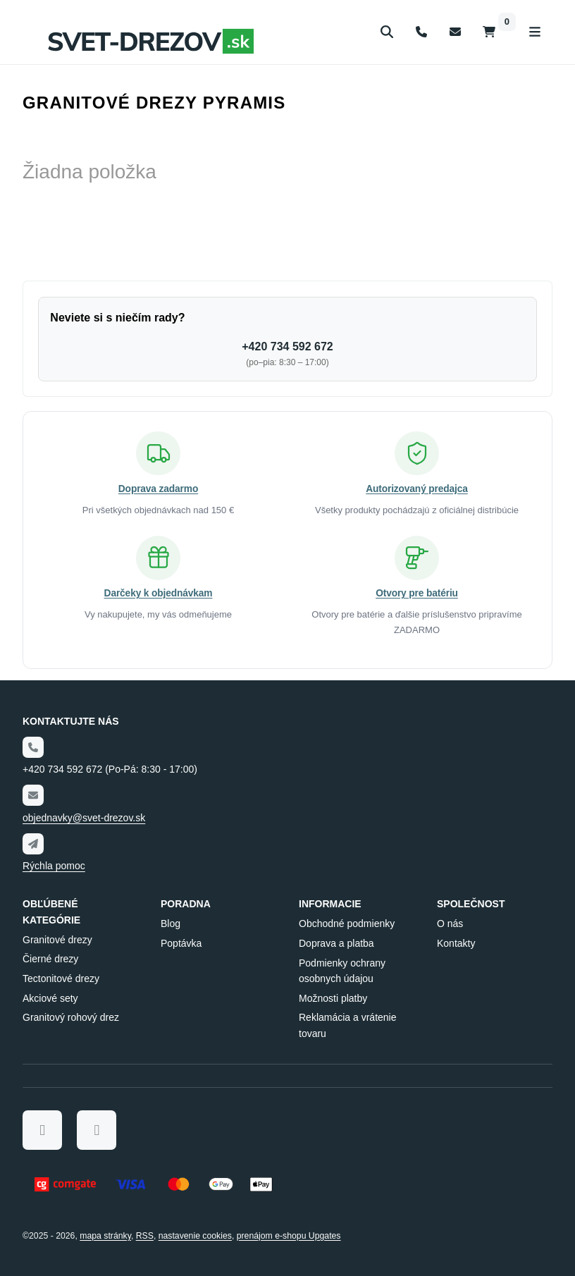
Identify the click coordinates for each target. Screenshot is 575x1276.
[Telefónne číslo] (33, 747)
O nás (450, 923)
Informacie (330, 904)
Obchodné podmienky (347, 923)
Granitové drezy (57, 939)
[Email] (33, 795)
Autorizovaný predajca (417, 487)
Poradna (186, 904)
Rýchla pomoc (54, 865)
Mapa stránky (105, 1236)
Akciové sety (50, 998)
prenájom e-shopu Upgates (289, 1236)
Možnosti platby (333, 998)
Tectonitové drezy (61, 978)
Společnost (471, 904)
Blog (170, 923)
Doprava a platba (336, 943)
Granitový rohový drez (71, 1018)
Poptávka (181, 943)
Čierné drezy (50, 959)
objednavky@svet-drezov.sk (84, 817)
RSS (145, 1236)
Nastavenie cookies (195, 1236)
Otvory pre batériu (417, 593)
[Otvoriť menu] (534, 32)
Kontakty (456, 943)
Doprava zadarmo (158, 487)
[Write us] (33, 843)
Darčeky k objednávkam (158, 593)
